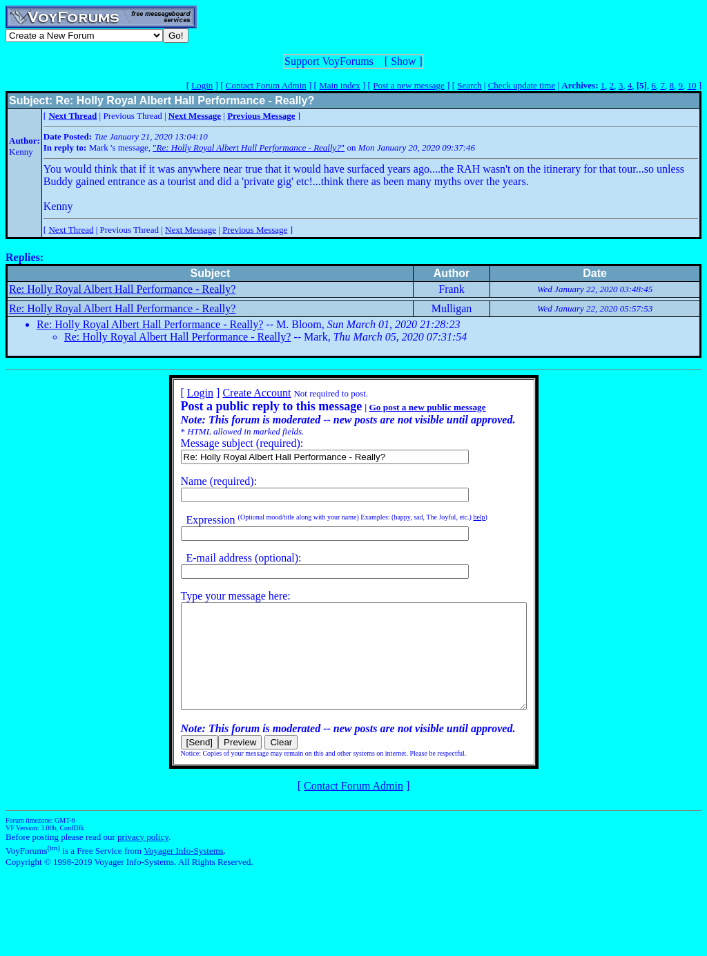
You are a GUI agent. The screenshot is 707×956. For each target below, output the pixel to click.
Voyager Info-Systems (184, 871)
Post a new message (409, 85)
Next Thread (70, 229)
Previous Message (254, 229)
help (458, 517)
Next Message (190, 229)
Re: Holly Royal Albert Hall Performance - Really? (122, 289)
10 (691, 85)
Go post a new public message (406, 407)
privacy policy (142, 857)
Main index (339, 85)
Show (403, 61)
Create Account (236, 393)
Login (202, 85)
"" (249, 147)
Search (469, 85)
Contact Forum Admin (266, 85)
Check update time (521, 85)
